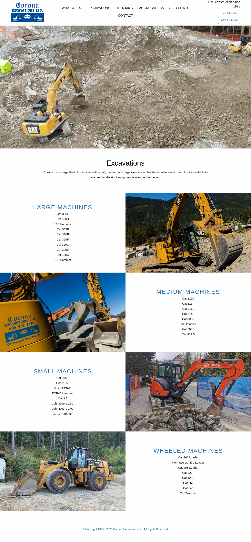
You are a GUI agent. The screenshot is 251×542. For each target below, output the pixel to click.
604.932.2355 (230, 13)
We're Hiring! (229, 20)
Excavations (99, 8)
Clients (182, 8)
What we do (72, 8)
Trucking (124, 8)
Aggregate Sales (154, 8)
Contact (125, 15)
